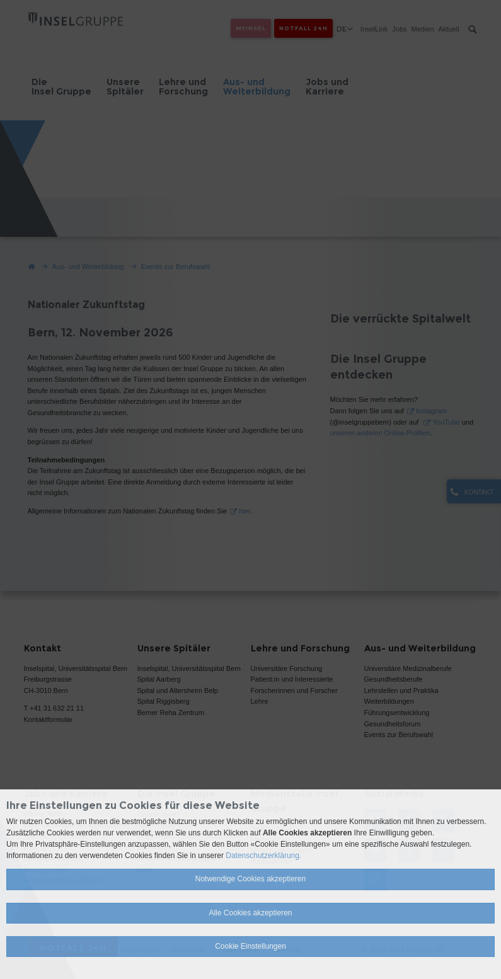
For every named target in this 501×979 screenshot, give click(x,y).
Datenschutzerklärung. (263, 855)
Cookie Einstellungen (250, 946)
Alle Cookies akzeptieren (250, 912)
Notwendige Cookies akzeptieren (250, 878)
